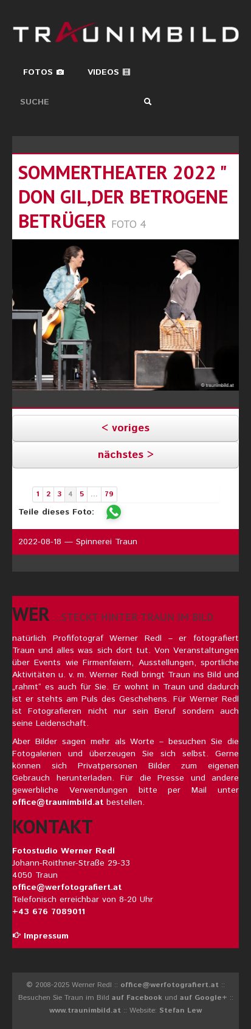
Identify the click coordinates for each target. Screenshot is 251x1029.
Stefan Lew (180, 1010)
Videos (109, 72)
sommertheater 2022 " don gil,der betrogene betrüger (123, 196)
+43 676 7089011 (48, 912)
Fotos (43, 72)
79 (109, 494)
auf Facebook (137, 998)
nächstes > (126, 455)
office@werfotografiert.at (67, 887)
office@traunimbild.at (57, 802)
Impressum (40, 936)
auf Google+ (203, 998)
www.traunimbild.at (85, 1010)
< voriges (125, 428)
